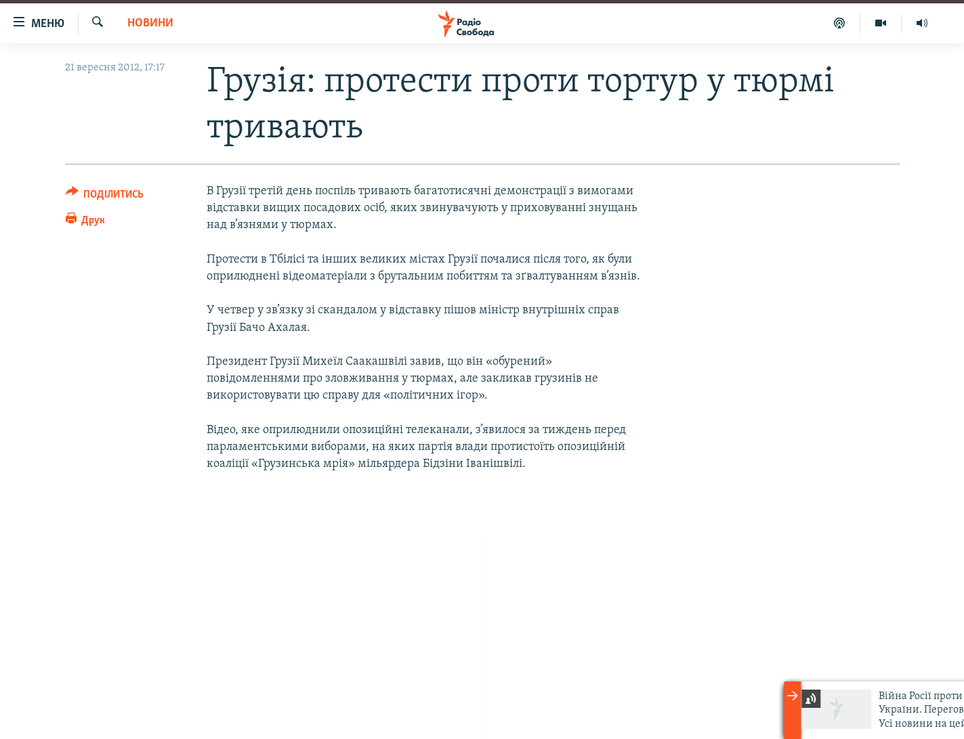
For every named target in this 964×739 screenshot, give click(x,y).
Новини (150, 23)
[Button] (105, 196)
